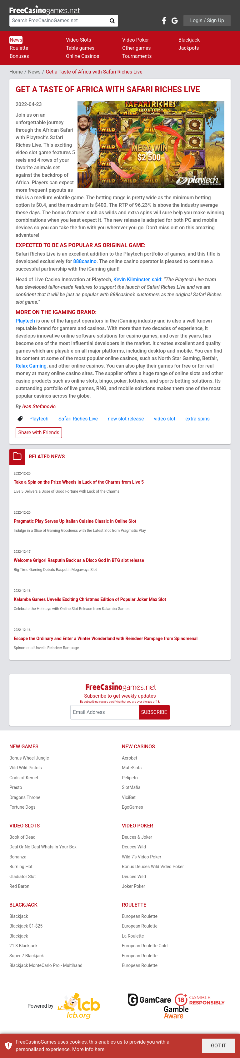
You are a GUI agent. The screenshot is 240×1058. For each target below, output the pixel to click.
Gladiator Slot (22, 876)
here (99, 1049)
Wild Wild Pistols (25, 768)
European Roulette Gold (145, 946)
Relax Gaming (31, 366)
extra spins (197, 419)
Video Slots (78, 40)
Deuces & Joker (137, 837)
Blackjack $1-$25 (25, 926)
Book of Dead (22, 837)
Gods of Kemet (23, 778)
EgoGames (132, 807)
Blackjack (189, 40)
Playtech (25, 321)
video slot (164, 419)
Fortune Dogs (22, 807)
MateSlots (132, 768)
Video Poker (135, 40)
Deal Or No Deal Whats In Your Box (43, 847)
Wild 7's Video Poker (141, 857)
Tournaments (137, 56)
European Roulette (140, 916)
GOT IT (218, 1046)
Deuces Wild (134, 847)
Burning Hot (20, 867)
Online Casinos (82, 56)
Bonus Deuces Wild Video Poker (153, 867)
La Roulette (133, 936)
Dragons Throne (24, 797)
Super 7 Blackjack (26, 956)
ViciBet (129, 797)
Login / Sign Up (207, 20)
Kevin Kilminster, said (137, 279)
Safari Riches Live (78, 419)
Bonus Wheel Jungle (29, 758)
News (16, 40)
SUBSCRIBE (154, 713)
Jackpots (188, 48)
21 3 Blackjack (23, 946)
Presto (15, 788)
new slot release (126, 419)
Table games (80, 48)
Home (16, 72)
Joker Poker (133, 886)
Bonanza (17, 857)
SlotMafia (131, 788)
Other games (136, 48)
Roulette (19, 48)
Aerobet (129, 758)
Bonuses (19, 56)
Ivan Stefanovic (39, 406)
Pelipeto (130, 778)
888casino (85, 261)
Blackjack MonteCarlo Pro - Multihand (45, 966)
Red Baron (19, 886)
